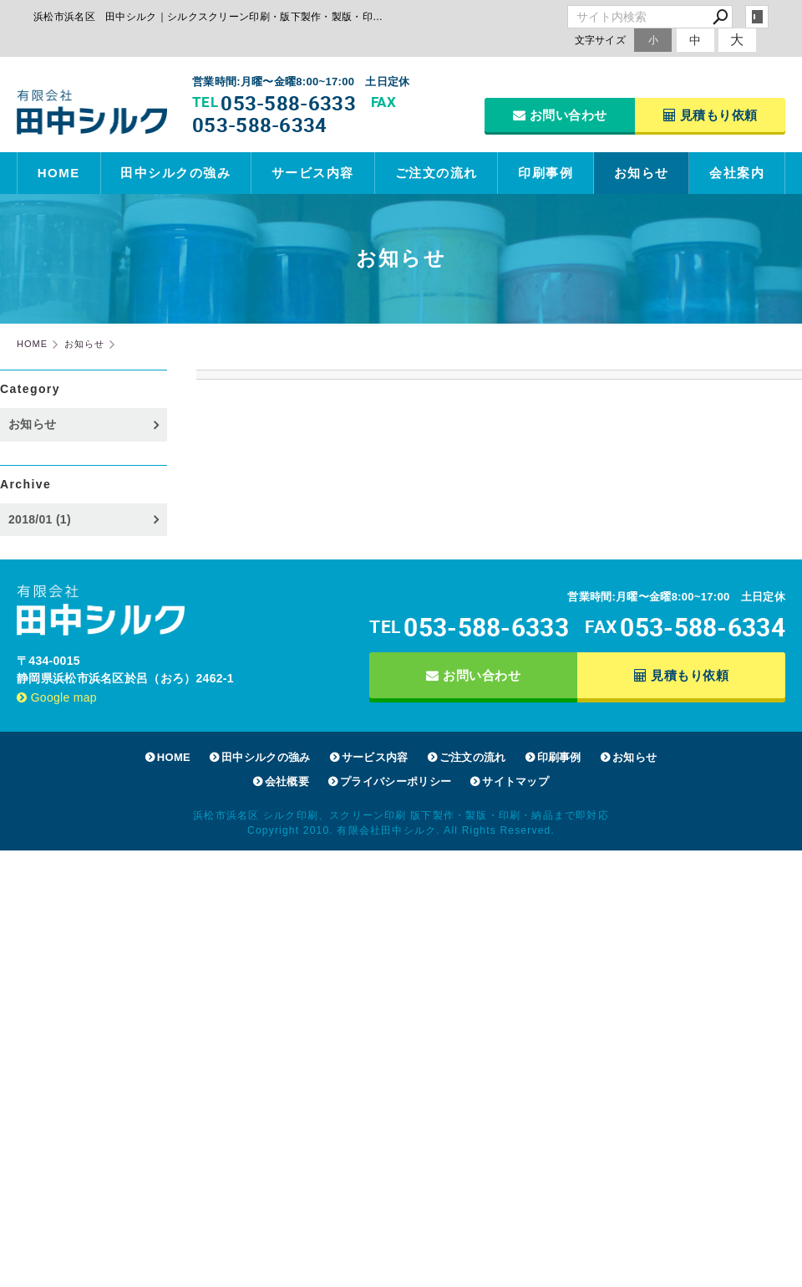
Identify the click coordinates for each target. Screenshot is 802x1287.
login (757, 16)
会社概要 (287, 781)
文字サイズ (601, 40)
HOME (59, 173)
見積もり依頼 (710, 115)
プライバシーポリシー (395, 781)
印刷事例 (545, 173)
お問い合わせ (560, 115)
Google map (57, 697)
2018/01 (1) (39, 519)
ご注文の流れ (436, 173)
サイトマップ (515, 781)
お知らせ (641, 173)
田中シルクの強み (175, 173)
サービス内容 (313, 173)
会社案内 (736, 173)
